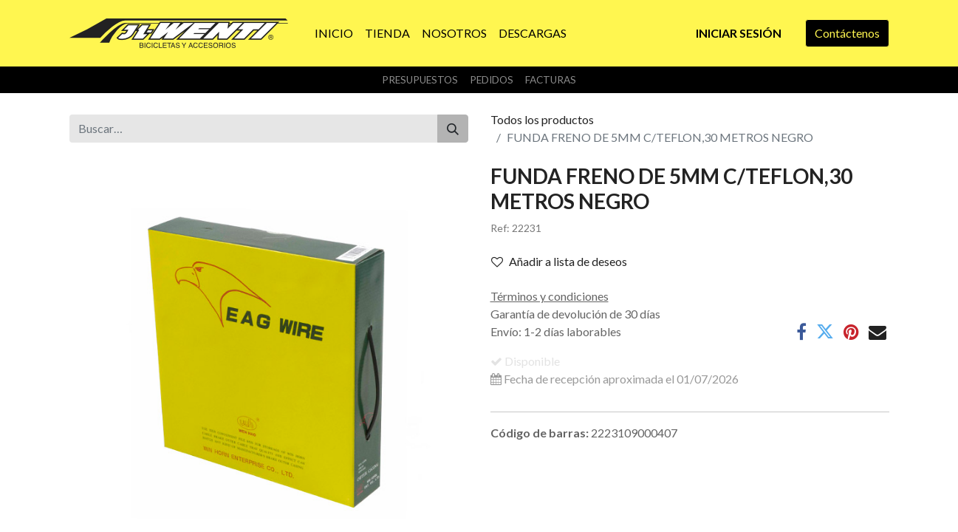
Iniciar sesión (738, 33)
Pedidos (491, 80)
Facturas (550, 80)
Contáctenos (847, 33)
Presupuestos (420, 80)
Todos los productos (542, 119)
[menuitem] (334, 33)
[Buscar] (452, 129)
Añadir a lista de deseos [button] (559, 261)
